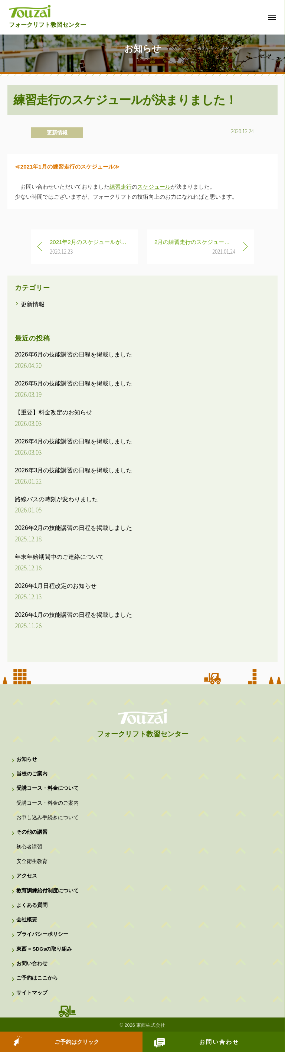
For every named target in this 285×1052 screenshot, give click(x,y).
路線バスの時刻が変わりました (56, 499)
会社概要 (26, 919)
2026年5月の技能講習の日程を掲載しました (73, 383)
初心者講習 (29, 847)
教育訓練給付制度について (47, 890)
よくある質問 (32, 905)
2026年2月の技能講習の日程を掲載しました (73, 528)
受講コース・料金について (47, 788)
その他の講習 (32, 832)
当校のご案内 (32, 773)
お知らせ (26, 759)
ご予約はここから (37, 978)
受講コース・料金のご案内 (47, 803)
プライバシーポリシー (42, 934)
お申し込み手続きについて (47, 817)
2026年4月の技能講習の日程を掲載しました (73, 441)
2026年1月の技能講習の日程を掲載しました (73, 615)
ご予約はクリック (77, 1042)
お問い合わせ (219, 1042)
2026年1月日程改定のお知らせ (56, 586)
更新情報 (57, 133)
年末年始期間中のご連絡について (59, 557)
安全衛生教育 (32, 861)
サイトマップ (32, 993)
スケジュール (154, 186)
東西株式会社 (150, 1025)
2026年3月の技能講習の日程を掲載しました (73, 470)
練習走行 (120, 186)
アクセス (26, 876)
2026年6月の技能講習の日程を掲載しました (73, 354)
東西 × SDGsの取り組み (44, 949)
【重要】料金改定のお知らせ (53, 412)
